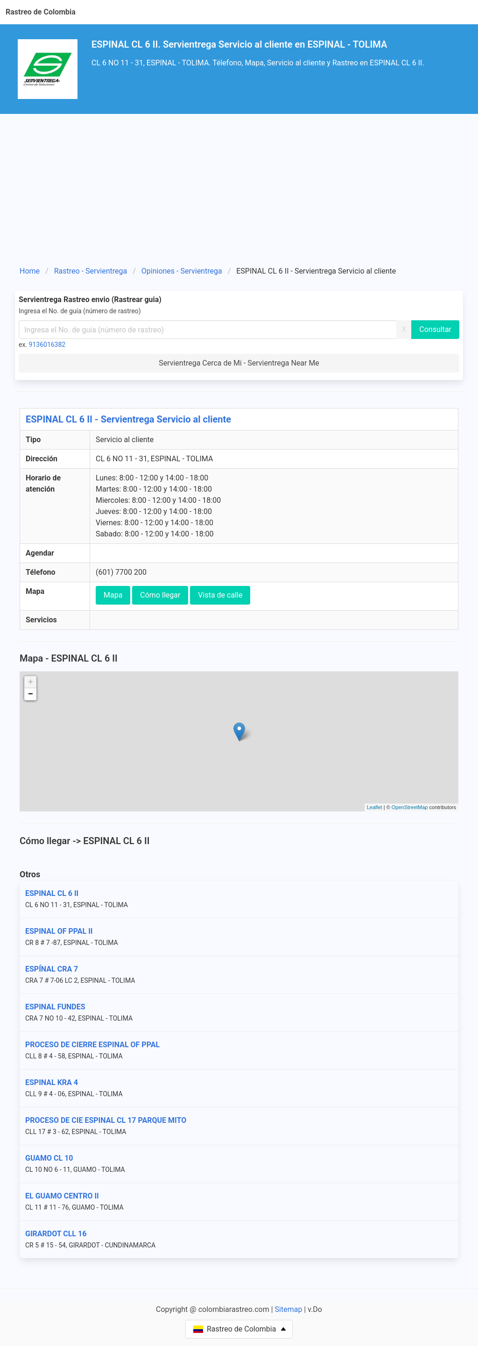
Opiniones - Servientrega (181, 271)
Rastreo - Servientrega (90, 271)
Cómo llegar (160, 595)
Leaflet (374, 807)
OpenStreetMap (410, 807)
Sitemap (288, 1309)
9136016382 (47, 344)
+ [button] (30, 682)
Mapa (113, 595)
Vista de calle (220, 595)
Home (30, 271)
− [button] (30, 694)
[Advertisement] (239, 184)
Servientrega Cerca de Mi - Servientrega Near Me (239, 363)
